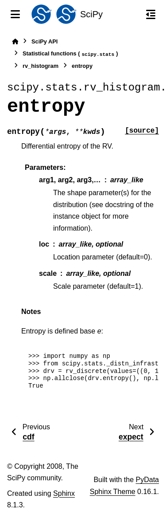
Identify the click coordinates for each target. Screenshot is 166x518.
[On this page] (151, 14)
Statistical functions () (70, 54)
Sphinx (64, 493)
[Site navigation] (15, 14)
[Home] (15, 41)
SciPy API (44, 41)
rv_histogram (40, 66)
